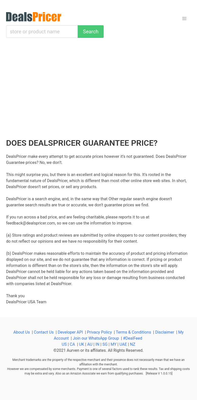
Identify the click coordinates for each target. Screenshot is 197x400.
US (64, 344)
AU (90, 344)
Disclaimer (164, 332)
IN (97, 344)
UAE (123, 344)
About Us (21, 332)
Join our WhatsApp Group (96, 338)
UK (81, 344)
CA (72, 344)
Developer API (70, 332)
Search (90, 32)
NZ (132, 344)
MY (113, 344)
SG (104, 344)
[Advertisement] (98, 88)
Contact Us (44, 332)
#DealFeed (132, 338)
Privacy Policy (99, 332)
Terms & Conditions (133, 332)
